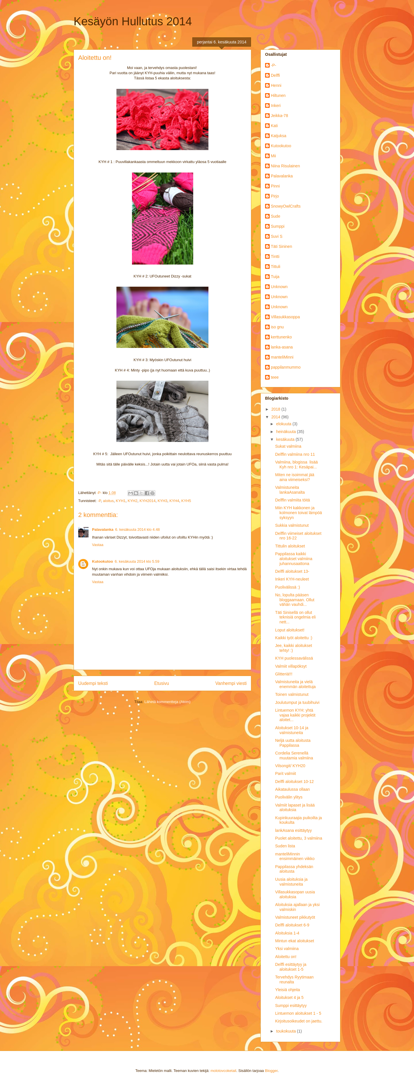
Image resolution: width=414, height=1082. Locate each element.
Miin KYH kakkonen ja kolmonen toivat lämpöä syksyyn (298, 512)
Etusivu (161, 683)
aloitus (108, 501)
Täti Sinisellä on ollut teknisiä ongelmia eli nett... (295, 617)
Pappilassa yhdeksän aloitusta (294, 869)
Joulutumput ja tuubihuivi (297, 702)
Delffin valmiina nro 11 (295, 454)
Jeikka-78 (279, 115)
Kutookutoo (102, 561)
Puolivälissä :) (287, 587)
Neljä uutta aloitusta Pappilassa (292, 743)
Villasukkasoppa (285, 317)
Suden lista (285, 846)
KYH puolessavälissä (294, 658)
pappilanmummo (286, 367)
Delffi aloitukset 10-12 (294, 781)
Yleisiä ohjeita (287, 989)
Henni (276, 85)
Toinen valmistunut (291, 694)
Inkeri (276, 105)
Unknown (279, 286)
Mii (273, 156)
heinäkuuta (286, 431)
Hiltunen (278, 95)
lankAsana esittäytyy (293, 830)
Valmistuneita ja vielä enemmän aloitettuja (295, 684)
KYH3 (162, 501)
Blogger (271, 1070)
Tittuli (275, 266)
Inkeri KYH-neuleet (292, 579)
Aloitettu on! (285, 956)
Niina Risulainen (285, 166)
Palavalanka (102, 529)
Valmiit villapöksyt (290, 666)
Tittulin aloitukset (290, 546)
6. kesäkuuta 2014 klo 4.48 (137, 529)
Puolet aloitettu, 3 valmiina (298, 838)
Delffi (275, 75)
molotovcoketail (223, 1070)
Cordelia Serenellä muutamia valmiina (294, 755)
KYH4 (174, 501)
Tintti (275, 256)
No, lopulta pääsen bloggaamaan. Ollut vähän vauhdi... (294, 600)
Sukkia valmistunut (292, 525)
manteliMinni (282, 357)
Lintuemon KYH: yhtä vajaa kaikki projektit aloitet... (295, 715)
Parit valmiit (285, 773)
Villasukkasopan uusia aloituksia (295, 894)
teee (275, 377)
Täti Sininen (281, 246)
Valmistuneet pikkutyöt (295, 917)
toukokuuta (286, 1031)
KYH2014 (147, 501)
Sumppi (277, 226)
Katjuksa (278, 135)
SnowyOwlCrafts (285, 206)
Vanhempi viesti (231, 683)
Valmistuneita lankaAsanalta (290, 490)
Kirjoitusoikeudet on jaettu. (298, 1021)
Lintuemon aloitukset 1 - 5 (298, 1013)
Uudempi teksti (93, 683)
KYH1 (121, 501)
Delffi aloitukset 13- (292, 571)
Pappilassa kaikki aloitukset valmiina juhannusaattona (293, 558)
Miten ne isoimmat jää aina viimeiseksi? (294, 477)
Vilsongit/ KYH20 (290, 765)
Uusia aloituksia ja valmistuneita (291, 881)
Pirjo (275, 196)
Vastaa (97, 545)
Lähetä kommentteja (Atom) (167, 702)
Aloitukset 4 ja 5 (289, 997)
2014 (276, 417)
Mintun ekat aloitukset (294, 941)
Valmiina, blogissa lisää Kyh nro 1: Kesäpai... (297, 464)
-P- (273, 65)
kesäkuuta (286, 439)
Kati (274, 125)
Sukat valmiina (288, 446)
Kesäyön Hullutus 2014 (133, 21)
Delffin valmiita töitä (292, 500)
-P (99, 501)
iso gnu (277, 327)
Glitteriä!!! (283, 674)
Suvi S (276, 236)
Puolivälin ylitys (288, 797)
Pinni (275, 186)
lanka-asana (282, 347)
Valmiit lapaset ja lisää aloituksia (295, 807)
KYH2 (132, 501)
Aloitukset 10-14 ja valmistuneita (291, 730)
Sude (275, 216)
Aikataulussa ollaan (292, 789)
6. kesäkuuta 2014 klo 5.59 (137, 561)
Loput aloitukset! (289, 630)
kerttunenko (281, 337)
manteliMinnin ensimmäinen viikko (295, 856)
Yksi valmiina (287, 948)
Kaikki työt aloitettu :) (293, 637)
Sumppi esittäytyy (291, 1005)
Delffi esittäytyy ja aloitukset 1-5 (290, 967)
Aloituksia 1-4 (287, 933)
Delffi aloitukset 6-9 (292, 925)
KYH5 (186, 501)
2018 (276, 409)
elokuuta (284, 424)
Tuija (275, 276)
